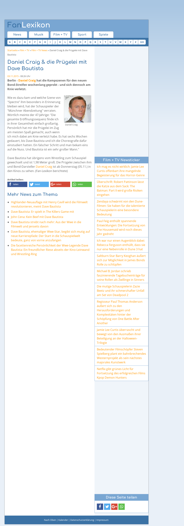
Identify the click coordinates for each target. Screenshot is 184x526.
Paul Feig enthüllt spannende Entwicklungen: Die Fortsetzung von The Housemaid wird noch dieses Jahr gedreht (121, 227)
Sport (82, 34)
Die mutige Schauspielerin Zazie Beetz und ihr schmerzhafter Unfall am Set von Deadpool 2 (120, 290)
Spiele (103, 34)
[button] (17, 184)
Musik (38, 34)
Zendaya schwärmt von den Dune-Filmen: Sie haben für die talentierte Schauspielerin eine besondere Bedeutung (121, 207)
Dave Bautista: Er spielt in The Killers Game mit (42, 212)
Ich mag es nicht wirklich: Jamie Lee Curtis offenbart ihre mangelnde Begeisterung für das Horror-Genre (121, 171)
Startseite (12, 50)
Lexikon (28, 25)
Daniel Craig (27, 80)
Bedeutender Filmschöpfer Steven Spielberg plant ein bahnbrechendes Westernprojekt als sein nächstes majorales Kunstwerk (121, 355)
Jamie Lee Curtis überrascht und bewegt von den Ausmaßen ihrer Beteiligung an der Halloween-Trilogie (119, 336)
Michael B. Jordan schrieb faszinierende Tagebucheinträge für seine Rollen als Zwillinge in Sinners (121, 275)
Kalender (63, 520)
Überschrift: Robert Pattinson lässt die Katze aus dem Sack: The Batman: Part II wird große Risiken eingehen (120, 188)
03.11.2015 (13, 76)
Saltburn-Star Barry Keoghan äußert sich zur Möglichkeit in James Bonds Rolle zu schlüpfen (121, 260)
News (17, 34)
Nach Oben (50, 520)
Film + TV (60, 34)
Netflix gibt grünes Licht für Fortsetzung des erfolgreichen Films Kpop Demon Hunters (121, 373)
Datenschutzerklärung (82, 520)
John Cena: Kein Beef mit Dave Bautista (37, 217)
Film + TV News (39, 50)
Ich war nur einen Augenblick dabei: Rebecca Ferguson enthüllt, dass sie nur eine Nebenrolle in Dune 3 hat (121, 245)
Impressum (102, 520)
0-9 (142, 42)
